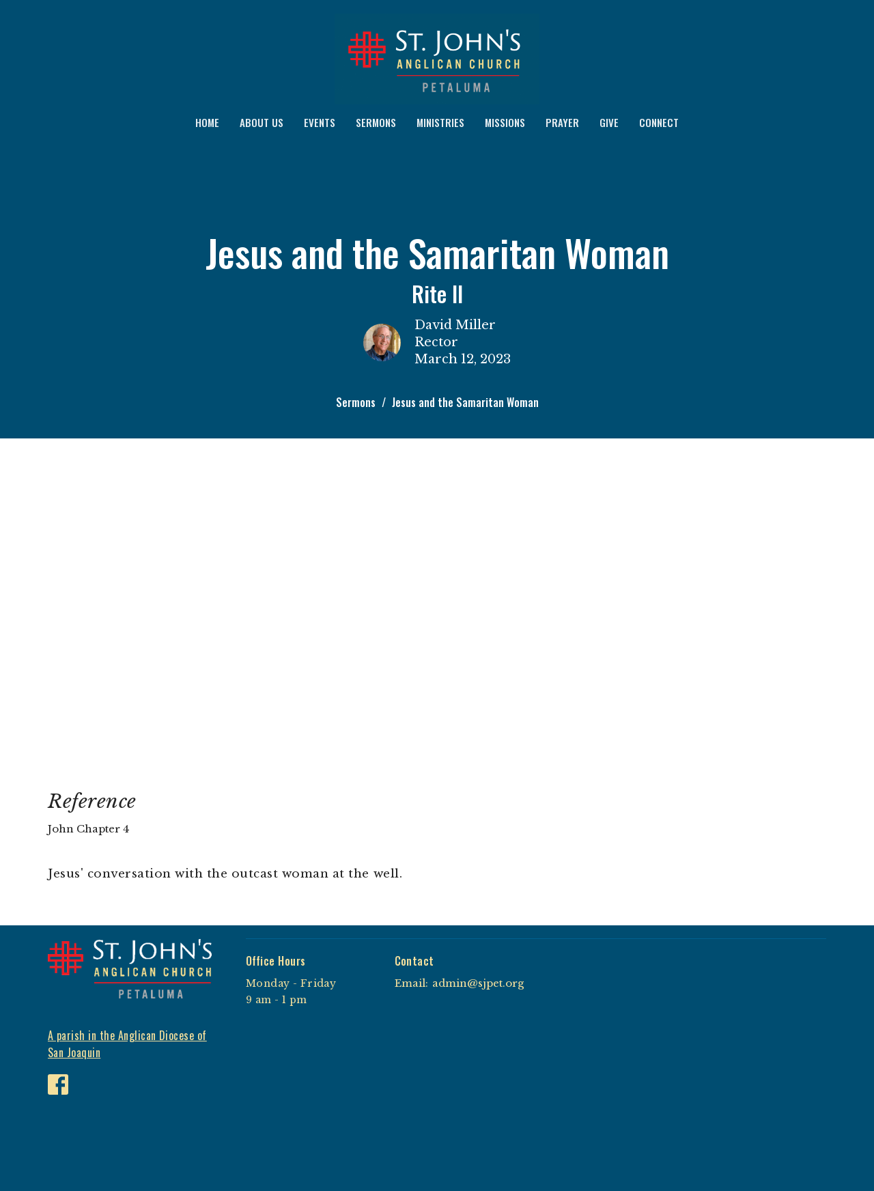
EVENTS (319, 122)
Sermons (356, 402)
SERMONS (376, 122)
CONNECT (659, 122)
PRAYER (562, 122)
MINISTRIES (440, 122)
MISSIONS (505, 122)
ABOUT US (261, 122)
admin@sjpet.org (478, 983)
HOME (207, 122)
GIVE (609, 122)
